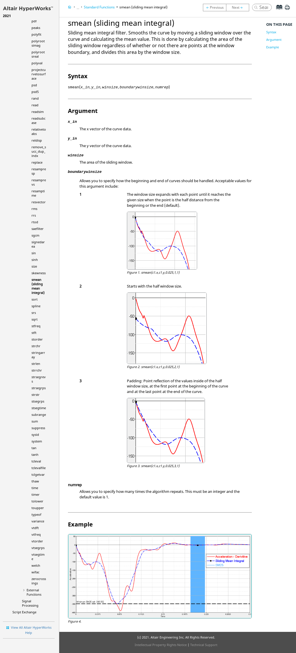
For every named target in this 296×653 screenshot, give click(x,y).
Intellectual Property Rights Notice (161, 645)
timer (36, 494)
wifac (35, 572)
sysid (35, 434)
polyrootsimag (38, 43)
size (34, 266)
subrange (39, 414)
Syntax (271, 32)
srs (34, 312)
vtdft (35, 528)
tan (34, 448)
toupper (38, 508)
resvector (39, 202)
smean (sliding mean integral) (38, 286)
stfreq (36, 326)
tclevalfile (39, 468)
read (35, 105)
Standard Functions (99, 7)
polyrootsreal (38, 54)
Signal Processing (30, 603)
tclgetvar (38, 474)
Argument (274, 39)
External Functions (34, 592)
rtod (35, 222)
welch (36, 565)
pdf (34, 21)
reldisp (37, 140)
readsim (38, 111)
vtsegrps (38, 548)
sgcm (35, 235)
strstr (36, 394)
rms (34, 208)
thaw (35, 481)
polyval (37, 63)
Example (272, 47)
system (37, 441)
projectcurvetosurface (39, 74)
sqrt (35, 319)
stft (34, 332)
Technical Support (203, 645)
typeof (36, 514)
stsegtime (39, 408)
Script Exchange (24, 612)
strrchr (37, 370)
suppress (38, 428)
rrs (34, 215)
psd (34, 85)
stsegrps (38, 401)
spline (36, 306)
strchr (36, 346)
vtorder (37, 541)
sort (35, 299)
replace (37, 162)
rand (35, 98)
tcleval (36, 461)
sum (35, 421)
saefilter (38, 228)
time (35, 488)
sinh (35, 259)
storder (37, 339)
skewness (39, 273)
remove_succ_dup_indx (39, 151)
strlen (36, 363)
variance (38, 521)
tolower (37, 501)
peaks (36, 27)
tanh (35, 454)
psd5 (35, 91)
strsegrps (39, 388)
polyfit (36, 34)
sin (34, 253)
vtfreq (36, 534)
